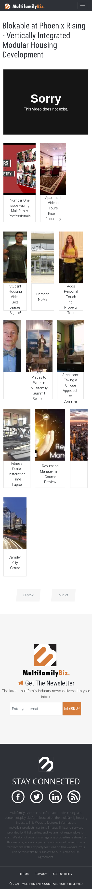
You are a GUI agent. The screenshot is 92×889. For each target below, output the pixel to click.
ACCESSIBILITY (62, 874)
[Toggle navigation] (82, 5)
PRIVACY (41, 874)
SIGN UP (72, 709)
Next (63, 595)
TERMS (24, 874)
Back (28, 595)
